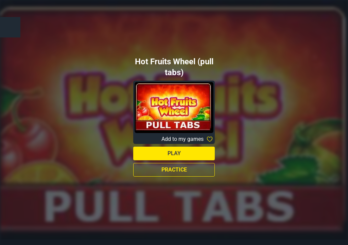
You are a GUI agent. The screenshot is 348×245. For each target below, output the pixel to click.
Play (174, 153)
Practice (174, 169)
